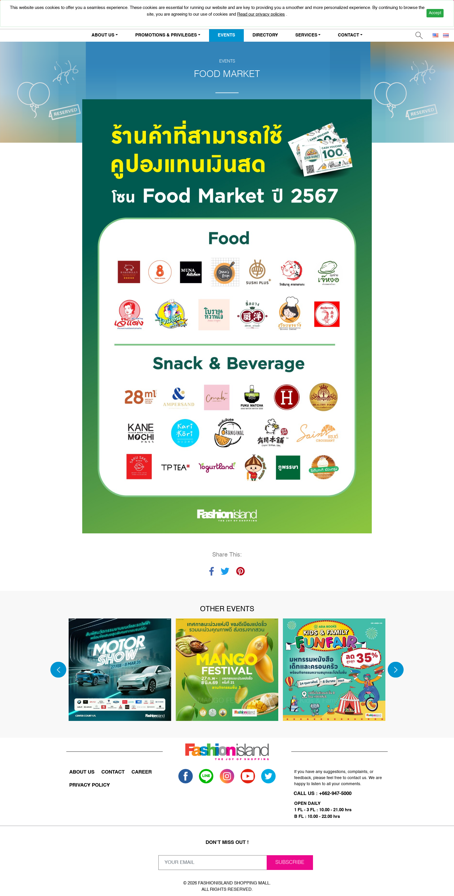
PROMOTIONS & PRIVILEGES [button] (166, 35)
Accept (435, 13)
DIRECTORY (265, 35)
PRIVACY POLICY (89, 784)
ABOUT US (81, 770)
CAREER (141, 770)
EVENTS (226, 35)
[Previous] (58, 670)
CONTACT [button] (348, 35)
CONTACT (113, 770)
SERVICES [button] (306, 35)
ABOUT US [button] (102, 35)
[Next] (396, 670)
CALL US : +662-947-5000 (323, 791)
